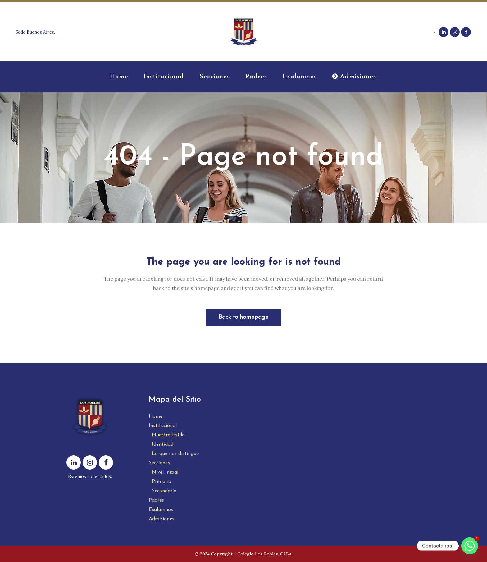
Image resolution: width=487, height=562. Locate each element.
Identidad (162, 444)
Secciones (159, 463)
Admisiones (161, 519)
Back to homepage (243, 317)
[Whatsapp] (469, 545)
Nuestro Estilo (168, 435)
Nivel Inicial (165, 472)
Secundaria (164, 491)
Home (155, 416)
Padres (156, 500)
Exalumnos (161, 509)
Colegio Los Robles (257, 554)
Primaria (161, 481)
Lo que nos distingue (175, 453)
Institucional (163, 425)
